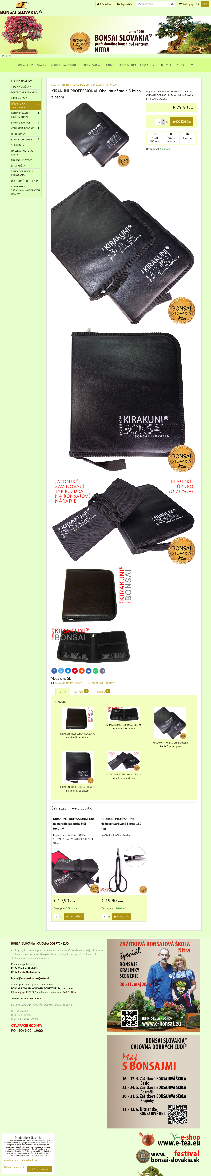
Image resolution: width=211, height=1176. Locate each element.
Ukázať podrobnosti (14, 1167)
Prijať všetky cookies (40, 1169)
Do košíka (182, 121)
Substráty (17, 145)
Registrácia (124, 4)
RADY (110, 65)
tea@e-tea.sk (42, 978)
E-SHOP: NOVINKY (21, 81)
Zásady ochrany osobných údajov (20, 1160)
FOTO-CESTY (148, 65)
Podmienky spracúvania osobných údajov (25, 190)
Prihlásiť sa (104, 4)
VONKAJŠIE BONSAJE (26, 128)
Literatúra (18, 165)
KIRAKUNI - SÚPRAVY (103, 682)
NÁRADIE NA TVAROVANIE (69, 682)
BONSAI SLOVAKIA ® (21, 12)
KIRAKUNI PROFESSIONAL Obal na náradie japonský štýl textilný (74, 823)
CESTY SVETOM (127, 65)
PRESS (180, 65)
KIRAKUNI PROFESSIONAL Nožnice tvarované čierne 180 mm (121, 823)
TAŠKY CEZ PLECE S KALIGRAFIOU (22, 173)
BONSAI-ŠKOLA (92, 65)
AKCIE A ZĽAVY (19, 98)
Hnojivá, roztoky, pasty (22, 152)
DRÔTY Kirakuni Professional (26, 115)
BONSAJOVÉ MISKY (26, 139)
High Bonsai (18, 133)
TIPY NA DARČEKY (21, 86)
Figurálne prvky (21, 160)
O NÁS (41, 65)
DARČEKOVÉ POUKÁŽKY (24, 92)
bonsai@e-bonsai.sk (22, 978)
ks (58, 916)
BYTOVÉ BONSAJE (26, 122)
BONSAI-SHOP (25, 65)
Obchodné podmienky (25, 180)
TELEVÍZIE (166, 65)
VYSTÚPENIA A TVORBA (65, 65)
